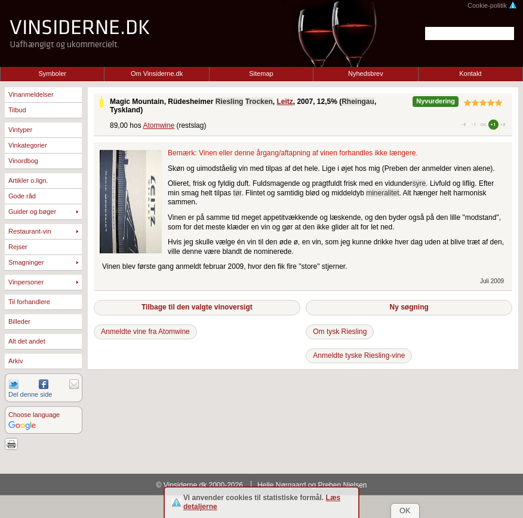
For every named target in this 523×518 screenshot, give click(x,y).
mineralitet (382, 193)
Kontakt (470, 73)
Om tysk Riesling (340, 331)
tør (237, 193)
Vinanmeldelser (31, 94)
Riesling (230, 101)
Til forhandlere (29, 301)
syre (419, 183)
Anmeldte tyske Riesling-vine (359, 355)
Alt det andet (26, 341)
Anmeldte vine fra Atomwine (145, 331)
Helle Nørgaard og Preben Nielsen (312, 485)
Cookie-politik (492, 5)
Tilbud (17, 110)
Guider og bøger (32, 211)
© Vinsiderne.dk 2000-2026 (199, 485)
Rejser (17, 246)
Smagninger (26, 262)
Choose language (34, 414)
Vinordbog (23, 160)
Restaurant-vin (29, 231)
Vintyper (20, 129)
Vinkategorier (27, 145)
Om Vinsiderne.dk (157, 73)
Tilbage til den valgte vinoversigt (197, 307)
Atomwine (158, 125)
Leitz (284, 101)
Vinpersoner (26, 282)
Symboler (52, 73)
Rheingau (358, 101)
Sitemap (261, 73)
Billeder (19, 321)
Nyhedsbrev (365, 73)
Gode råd (22, 196)
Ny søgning (408, 307)
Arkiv (15, 360)
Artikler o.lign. (28, 180)
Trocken (259, 101)
